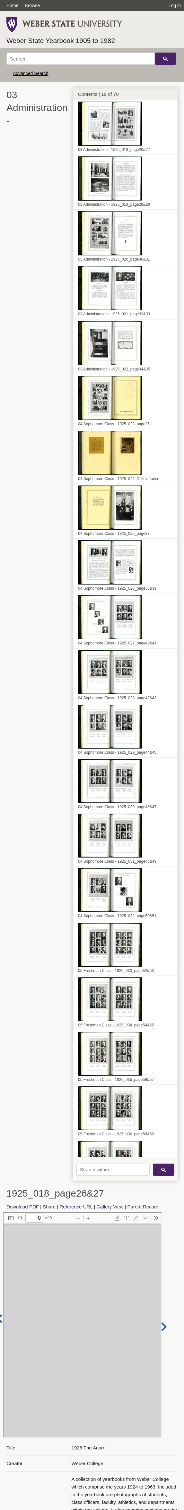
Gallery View (109, 1206)
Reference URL (75, 1206)
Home (12, 5)
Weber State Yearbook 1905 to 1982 (60, 40)
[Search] (80, 59)
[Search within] (113, 1170)
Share (49, 1206)
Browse (32, 5)
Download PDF (22, 1206)
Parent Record (143, 1206)
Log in (175, 5)
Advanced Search (30, 73)
